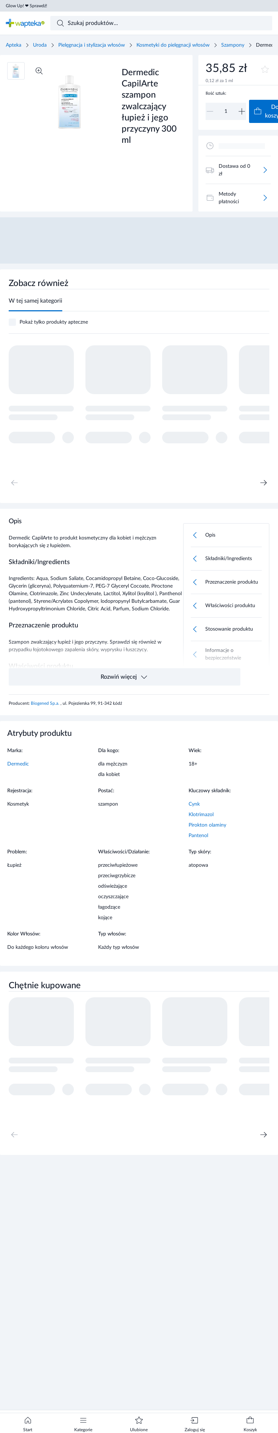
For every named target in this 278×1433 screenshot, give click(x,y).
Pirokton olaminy (207, 825)
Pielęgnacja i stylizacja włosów (91, 45)
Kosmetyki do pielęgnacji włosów (173, 45)
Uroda (40, 45)
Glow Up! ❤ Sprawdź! (26, 6)
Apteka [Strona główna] (13, 45)
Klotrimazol (201, 814)
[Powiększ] (39, 71)
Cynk (194, 804)
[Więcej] (265, 170)
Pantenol (198, 835)
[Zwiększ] (241, 111)
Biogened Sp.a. (45, 703)
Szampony (232, 45)
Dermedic (18, 764)
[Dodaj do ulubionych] (265, 69)
